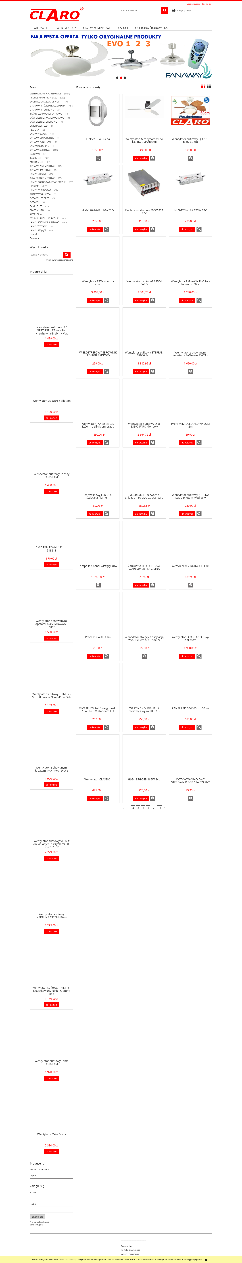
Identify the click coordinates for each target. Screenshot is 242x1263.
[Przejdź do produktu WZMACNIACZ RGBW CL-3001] (190, 542)
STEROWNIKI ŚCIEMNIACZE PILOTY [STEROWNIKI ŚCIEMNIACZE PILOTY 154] (47, 105)
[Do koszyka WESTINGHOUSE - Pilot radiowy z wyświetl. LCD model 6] (141, 727)
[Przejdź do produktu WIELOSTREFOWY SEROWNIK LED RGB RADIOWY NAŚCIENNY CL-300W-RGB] (97, 329)
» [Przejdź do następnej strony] (165, 807)
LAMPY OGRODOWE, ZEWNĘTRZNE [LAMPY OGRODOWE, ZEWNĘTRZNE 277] (48, 182)
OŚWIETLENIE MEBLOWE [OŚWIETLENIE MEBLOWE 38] (42, 178)
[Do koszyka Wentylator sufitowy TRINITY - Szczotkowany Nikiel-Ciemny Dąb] (51, 1004)
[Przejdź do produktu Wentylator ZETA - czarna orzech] (97, 258)
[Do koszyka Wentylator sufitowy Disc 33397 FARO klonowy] (141, 442)
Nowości (34, 234)
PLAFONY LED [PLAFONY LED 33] (37, 210)
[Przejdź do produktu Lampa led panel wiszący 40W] (97, 542)
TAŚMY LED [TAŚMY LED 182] (36, 157)
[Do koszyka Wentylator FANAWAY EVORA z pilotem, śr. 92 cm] (187, 300)
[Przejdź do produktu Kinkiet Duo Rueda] (97, 115)
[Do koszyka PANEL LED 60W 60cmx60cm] (187, 727)
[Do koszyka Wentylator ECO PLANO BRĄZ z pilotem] (187, 656)
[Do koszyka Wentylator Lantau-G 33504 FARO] (141, 300)
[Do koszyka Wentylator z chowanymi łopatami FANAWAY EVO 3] (51, 784)
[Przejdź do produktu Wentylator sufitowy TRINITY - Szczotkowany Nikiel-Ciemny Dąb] (51, 967)
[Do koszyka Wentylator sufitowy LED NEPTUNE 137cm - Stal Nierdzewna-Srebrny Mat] (51, 344)
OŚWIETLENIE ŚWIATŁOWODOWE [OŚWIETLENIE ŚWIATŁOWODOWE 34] (47, 117)
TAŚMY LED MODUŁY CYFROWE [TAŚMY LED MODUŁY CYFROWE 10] (46, 113)
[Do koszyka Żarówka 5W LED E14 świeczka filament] (94, 513)
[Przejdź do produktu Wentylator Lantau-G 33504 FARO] (144, 258)
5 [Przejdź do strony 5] (148, 807)
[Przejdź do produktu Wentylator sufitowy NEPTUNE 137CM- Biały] (51, 894)
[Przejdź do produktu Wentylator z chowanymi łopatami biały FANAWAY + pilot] (51, 600)
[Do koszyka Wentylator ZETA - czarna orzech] (94, 300)
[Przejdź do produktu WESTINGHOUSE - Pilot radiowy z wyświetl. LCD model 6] (144, 684)
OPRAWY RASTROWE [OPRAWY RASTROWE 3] (40, 169)
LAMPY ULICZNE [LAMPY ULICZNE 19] (38, 174)
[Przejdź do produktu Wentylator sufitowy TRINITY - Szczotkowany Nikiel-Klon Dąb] (51, 674)
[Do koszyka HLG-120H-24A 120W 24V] (94, 229)
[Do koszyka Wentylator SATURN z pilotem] (51, 418)
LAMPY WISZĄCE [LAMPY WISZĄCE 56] (38, 226)
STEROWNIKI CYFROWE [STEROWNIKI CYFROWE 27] (42, 109)
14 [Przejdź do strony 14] (159, 807)
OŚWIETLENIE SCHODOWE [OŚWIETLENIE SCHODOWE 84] (43, 121)
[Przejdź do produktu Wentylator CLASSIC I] (97, 756)
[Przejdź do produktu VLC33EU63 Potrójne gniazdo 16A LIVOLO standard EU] (97, 684)
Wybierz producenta (39, 1169)
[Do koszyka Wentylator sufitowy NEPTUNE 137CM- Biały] (51, 931)
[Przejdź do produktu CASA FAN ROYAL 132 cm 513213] (51, 527)
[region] (121, 56)
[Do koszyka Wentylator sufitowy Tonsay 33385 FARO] (51, 491)
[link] (121, 56)
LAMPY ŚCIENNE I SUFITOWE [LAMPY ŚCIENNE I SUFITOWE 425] (44, 222)
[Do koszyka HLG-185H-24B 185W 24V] (141, 798)
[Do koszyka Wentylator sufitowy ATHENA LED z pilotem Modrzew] (187, 513)
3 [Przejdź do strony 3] (138, 807)
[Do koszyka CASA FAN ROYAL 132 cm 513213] (51, 564)
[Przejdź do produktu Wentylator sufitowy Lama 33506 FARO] (51, 1041)
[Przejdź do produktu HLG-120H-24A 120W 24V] (97, 186)
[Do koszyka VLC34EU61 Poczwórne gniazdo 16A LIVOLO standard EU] (141, 513)
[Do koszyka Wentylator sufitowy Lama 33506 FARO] (51, 1078)
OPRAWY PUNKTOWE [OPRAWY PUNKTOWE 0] (41, 141)
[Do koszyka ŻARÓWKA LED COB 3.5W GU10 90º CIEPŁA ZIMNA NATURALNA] (141, 585)
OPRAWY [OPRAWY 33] (34, 202)
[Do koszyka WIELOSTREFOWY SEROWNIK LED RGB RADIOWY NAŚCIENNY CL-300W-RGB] (94, 371)
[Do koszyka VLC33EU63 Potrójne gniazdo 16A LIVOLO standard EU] (94, 727)
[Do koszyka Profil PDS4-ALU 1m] (94, 656)
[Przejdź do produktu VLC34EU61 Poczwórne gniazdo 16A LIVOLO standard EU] (144, 471)
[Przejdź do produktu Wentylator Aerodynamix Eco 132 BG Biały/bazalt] (144, 115)
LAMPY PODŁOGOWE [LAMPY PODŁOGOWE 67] (40, 190)
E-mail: (33, 1192)
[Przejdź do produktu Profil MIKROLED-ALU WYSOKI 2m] (190, 400)
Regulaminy (126, 1246)
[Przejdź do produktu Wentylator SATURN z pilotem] (51, 380)
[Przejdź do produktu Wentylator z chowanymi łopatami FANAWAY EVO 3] (51, 747)
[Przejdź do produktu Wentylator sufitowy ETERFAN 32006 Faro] (144, 329)
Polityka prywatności (130, 1249)
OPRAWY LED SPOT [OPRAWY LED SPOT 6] (39, 198)
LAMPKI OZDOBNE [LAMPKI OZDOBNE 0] (39, 145)
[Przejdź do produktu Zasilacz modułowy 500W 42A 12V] (144, 186)
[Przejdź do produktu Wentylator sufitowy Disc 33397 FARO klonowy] (144, 400)
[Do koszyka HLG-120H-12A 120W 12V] (187, 229)
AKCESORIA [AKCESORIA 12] (36, 214)
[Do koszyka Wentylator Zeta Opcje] (51, 1151)
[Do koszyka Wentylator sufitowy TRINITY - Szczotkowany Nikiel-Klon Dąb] (51, 711)
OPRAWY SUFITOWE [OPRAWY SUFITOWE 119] (40, 149)
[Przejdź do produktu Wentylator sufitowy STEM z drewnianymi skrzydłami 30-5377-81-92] (51, 821)
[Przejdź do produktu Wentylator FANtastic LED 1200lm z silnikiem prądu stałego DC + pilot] (97, 400)
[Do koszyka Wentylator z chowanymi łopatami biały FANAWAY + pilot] (51, 638)
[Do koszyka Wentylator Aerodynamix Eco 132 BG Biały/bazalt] (141, 158)
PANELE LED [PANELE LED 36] (36, 206)
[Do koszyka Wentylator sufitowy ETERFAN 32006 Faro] (141, 371)
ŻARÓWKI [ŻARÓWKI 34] (35, 153)
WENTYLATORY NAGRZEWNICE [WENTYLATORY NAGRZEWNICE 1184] (45, 93)
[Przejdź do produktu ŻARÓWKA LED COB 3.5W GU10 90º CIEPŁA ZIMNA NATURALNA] (144, 542)
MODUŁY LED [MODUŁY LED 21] (37, 161)
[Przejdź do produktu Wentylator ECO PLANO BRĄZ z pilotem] (190, 613)
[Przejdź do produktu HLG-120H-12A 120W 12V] (190, 186)
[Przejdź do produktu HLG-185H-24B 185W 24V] (144, 756)
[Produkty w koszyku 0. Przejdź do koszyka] (181, 10)
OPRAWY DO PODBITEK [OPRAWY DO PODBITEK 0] (42, 137)
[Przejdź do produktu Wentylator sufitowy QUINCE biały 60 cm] (190, 115)
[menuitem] (41, 28)
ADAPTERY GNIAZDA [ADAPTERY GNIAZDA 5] (40, 194)
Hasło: (33, 1203)
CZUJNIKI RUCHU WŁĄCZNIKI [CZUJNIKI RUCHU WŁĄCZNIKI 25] (44, 218)
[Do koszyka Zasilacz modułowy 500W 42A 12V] (141, 229)
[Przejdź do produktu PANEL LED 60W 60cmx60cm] (190, 684)
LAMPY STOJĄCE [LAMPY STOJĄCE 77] (38, 230)
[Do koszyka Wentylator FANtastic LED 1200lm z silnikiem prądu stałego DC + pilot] (94, 442)
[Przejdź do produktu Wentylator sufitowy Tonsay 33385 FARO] (51, 454)
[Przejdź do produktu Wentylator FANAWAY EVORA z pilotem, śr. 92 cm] (190, 258)
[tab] (117, 78)
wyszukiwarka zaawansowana (59, 259)
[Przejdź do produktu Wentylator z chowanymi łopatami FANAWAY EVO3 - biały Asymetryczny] (190, 329)
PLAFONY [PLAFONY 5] (34, 129)
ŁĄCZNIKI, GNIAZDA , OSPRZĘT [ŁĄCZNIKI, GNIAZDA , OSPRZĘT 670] (45, 101)
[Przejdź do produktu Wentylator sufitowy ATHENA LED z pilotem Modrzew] (190, 471)
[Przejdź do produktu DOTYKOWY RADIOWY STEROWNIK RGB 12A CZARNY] (190, 756)
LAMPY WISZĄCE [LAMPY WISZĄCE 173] (38, 133)
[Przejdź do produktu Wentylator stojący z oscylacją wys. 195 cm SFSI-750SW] (144, 613)
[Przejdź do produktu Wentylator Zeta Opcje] (51, 1114)
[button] (98, 158)
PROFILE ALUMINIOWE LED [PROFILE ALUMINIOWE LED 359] (43, 97)
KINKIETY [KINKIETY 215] (34, 186)
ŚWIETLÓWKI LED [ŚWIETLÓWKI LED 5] (39, 125)
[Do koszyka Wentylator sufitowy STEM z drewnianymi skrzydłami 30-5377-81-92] (51, 858)
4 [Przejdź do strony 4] (143, 807)
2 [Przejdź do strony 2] (133, 807)
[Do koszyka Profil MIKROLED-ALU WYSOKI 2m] (187, 442)
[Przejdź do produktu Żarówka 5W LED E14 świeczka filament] (97, 471)
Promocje (35, 238)
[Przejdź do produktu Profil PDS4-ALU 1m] (97, 613)
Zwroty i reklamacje (130, 1253)
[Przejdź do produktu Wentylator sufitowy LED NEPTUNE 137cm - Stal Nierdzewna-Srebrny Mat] (51, 307)
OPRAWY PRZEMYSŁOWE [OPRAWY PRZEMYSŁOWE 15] (42, 165)
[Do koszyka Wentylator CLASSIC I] (94, 798)
